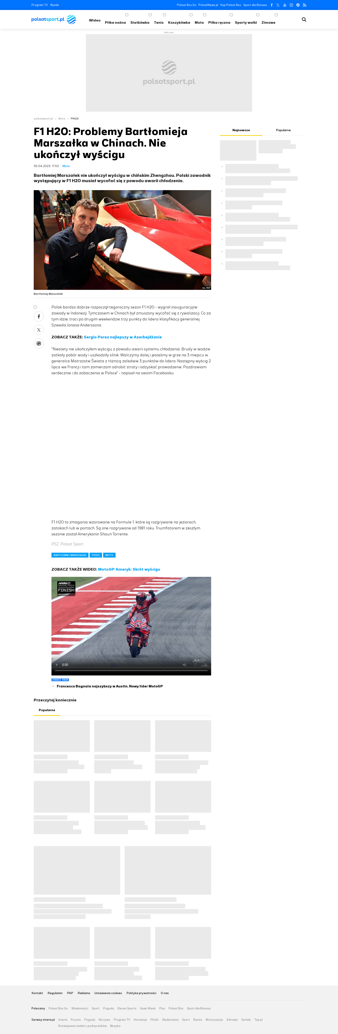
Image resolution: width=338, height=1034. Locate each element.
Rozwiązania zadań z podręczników (82, 1026)
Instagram (291, 5)
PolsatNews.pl (208, 5)
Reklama (84, 993)
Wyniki (54, 5)
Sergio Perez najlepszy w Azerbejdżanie (123, 337)
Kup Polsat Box (230, 5)
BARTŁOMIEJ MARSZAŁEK (70, 555)
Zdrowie (232, 1020)
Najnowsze (241, 130)
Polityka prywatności (141, 993)
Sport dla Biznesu (255, 5)
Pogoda (108, 1008)
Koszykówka (179, 22)
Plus (162, 1008)
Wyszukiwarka (304, 19)
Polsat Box (176, 1008)
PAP (70, 993)
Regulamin (55, 993)
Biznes (197, 1020)
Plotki (155, 1020)
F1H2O (75, 118)
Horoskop (140, 1020)
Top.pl (258, 1020)
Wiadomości (79, 1008)
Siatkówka (139, 22)
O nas (165, 993)
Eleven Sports (127, 1008)
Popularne (47, 710)
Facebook (271, 5)
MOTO (109, 555)
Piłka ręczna (219, 22)
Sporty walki (246, 22)
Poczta (76, 1020)
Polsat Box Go (186, 5)
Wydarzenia (170, 1020)
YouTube (284, 5)
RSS (304, 5)
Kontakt (37, 993)
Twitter (278, 5)
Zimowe (268, 22)
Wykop (39, 343)
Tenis (159, 22)
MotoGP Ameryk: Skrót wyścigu (129, 569)
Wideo (94, 20)
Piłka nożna (115, 22)
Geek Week (148, 1008)
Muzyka (115, 1026)
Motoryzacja (214, 1020)
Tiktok (298, 5)
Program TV (39, 5)
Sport (96, 1008)
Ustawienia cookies (108, 993)
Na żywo (104, 1020)
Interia (62, 1020)
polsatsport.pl (43, 118)
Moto (199, 22)
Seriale (246, 1020)
